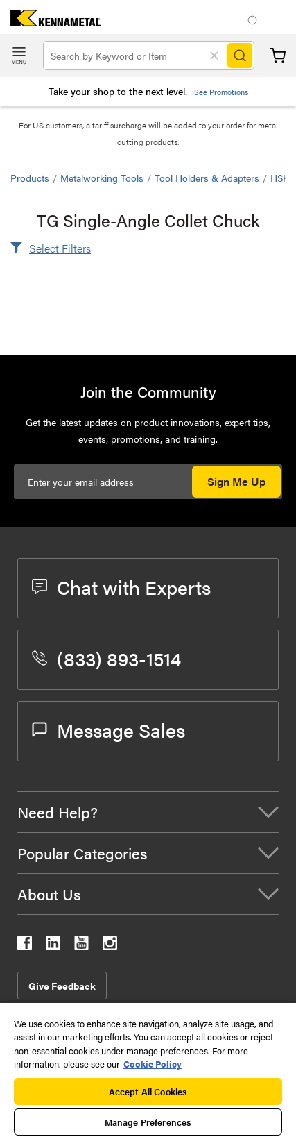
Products (29, 178)
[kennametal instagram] (110, 946)
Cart (278, 56)
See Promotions (221, 92)
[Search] (239, 55)
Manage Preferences (148, 1122)
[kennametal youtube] (81, 946)
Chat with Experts (121, 586)
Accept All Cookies (148, 1091)
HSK (279, 178)
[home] (50, 22)
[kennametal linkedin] (53, 946)
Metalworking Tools (101, 178)
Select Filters (60, 248)
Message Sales (108, 729)
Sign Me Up (236, 481)
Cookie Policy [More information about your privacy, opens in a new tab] (152, 1063)
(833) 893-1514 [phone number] (106, 658)
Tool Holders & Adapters (207, 178)
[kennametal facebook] (24, 946)
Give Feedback (62, 986)
